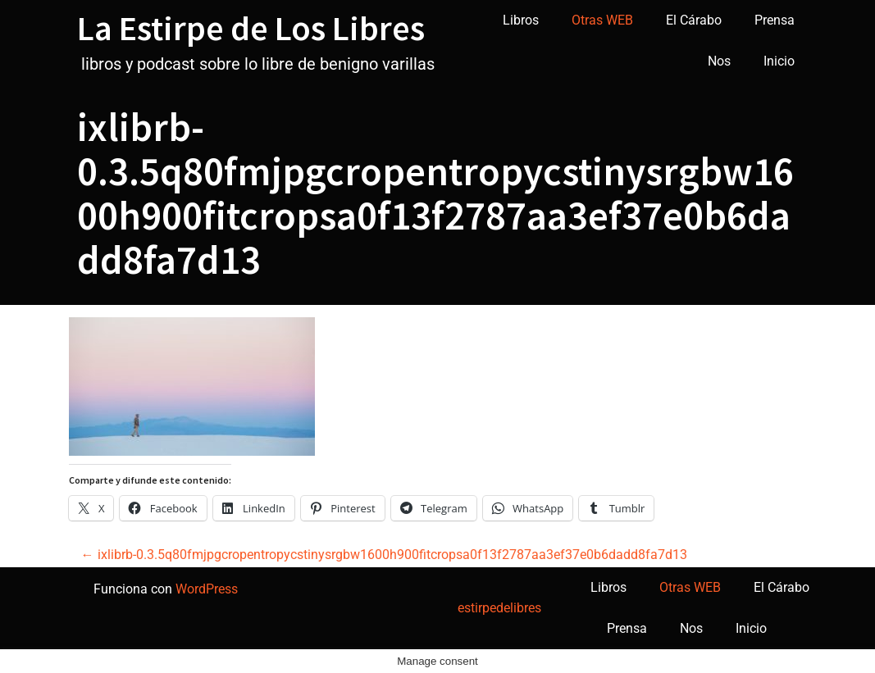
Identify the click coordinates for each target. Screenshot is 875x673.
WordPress (206, 589)
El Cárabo (694, 20)
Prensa (774, 20)
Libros (521, 20)
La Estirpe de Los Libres (251, 28)
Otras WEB (602, 20)
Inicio (779, 61)
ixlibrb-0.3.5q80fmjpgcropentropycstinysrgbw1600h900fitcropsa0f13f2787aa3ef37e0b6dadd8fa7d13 (384, 554)
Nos (719, 61)
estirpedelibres (499, 608)
